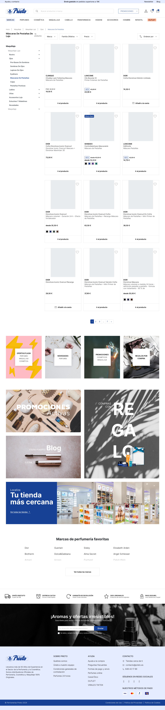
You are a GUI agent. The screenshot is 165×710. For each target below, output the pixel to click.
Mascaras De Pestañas (19, 78)
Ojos (41, 29)
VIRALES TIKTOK (95, 685)
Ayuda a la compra (96, 661)
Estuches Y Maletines (18, 101)
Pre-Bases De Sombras (19, 62)
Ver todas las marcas (82, 572)
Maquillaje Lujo (31, 29)
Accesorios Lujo (16, 97)
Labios (12, 90)
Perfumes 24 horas (61, 676)
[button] (157, 11)
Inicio (8, 29)
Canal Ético (93, 677)
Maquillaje (17, 29)
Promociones (129, 11)
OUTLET (92, 681)
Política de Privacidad (133, 703)
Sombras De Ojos (17, 66)
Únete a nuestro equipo (63, 665)
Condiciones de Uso (114, 703)
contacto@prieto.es (134, 665)
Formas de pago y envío (99, 669)
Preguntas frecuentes (97, 665)
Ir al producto (63, 103)
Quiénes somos (60, 661)
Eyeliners (14, 74)
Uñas (11, 93)
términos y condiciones (84, 633)
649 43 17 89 (131, 669)
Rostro (12, 54)
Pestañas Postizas (17, 86)
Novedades (14, 105)
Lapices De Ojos (17, 70)
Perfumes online (95, 673)
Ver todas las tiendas (20, 512)
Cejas (12, 82)
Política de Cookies (152, 703)
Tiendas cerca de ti (134, 661)
